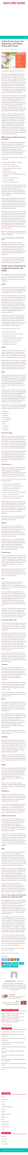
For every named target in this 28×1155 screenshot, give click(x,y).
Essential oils (4, 1099)
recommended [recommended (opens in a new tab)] (9, 252)
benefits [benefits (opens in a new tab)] (3, 527)
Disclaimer (4, 1141)
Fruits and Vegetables (6, 1106)
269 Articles (20, 981)
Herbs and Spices (5, 1114)
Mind (2, 1119)
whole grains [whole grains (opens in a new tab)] (17, 804)
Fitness (3, 1101)
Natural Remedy (5, 1121)
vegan (21, 963)
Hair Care (3, 1109)
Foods (3, 1104)
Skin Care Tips (5, 1126)
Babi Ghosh (15, 49)
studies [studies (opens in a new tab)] (16, 454)
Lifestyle (3, 1116)
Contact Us (4, 1139)
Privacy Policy (4, 1144)
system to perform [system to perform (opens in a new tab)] (10, 224)
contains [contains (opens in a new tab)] (23, 360)
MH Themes (23, 1150)
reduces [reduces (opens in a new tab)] (19, 723)
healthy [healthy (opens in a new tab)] (8, 751)
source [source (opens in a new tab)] (9, 674)
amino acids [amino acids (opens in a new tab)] (21, 145)
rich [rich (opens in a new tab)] (7, 783)
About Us (3, 1136)
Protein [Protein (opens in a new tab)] (3, 142)
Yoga (2, 1129)
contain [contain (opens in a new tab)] (3, 602)
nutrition (7, 963)
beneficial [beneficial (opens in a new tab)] (5, 307)
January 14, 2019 (6, 49)
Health (3, 1111)
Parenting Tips (5, 1124)
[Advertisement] (14, 21)
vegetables (6, 966)
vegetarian (14, 966)
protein (15, 963)
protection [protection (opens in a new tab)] (17, 717)
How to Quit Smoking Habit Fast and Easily (12, 1031)
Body (2, 1096)
